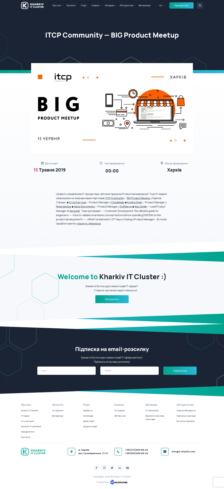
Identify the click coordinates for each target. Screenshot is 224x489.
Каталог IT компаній (31, 426)
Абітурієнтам (126, 5)
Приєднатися (27, 431)
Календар (88, 415)
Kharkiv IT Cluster (29, 410)
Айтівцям (109, 5)
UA (160, 5)
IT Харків (25, 415)
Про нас (56, 5)
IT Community (152, 410)
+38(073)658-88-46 (136, 449)
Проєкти (70, 5)
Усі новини (119, 410)
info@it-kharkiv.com (183, 451)
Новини (95, 5)
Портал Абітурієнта (186, 410)
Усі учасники (27, 421)
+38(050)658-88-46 (136, 453)
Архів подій (88, 421)
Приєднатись (181, 5)
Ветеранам (145, 5)
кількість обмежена (89, 223)
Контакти (25, 437)
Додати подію (90, 426)
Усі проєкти (57, 410)
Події (83, 5)
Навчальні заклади (186, 415)
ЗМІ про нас (120, 415)
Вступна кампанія (186, 421)
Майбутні (87, 410)
